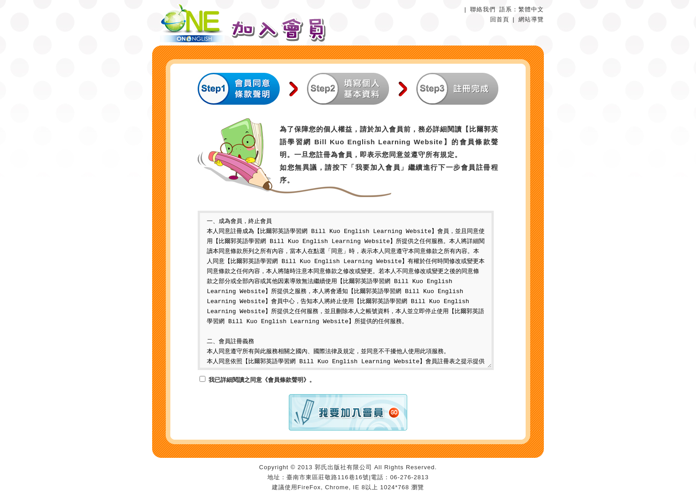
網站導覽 (531, 19)
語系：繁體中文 (521, 9)
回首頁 (499, 19)
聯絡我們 (483, 9)
